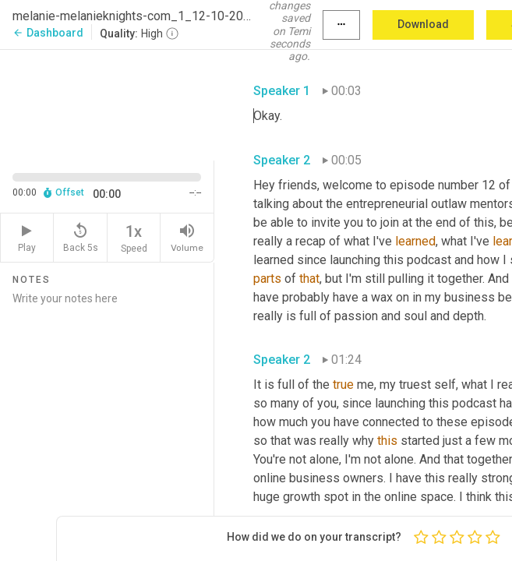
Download (423, 24)
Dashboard (47, 32)
